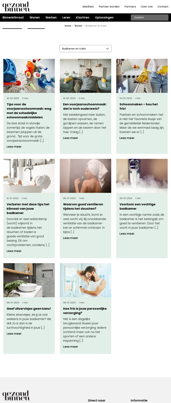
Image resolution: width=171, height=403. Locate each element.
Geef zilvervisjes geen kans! (29, 308)
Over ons (147, 6)
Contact (162, 6)
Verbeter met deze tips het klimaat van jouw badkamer (28, 208)
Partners (130, 6)
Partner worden (109, 6)
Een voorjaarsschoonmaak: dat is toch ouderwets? (85, 106)
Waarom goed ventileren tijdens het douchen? (83, 206)
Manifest (88, 6)
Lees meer (14, 147)
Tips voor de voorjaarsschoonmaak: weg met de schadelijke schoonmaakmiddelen (29, 110)
